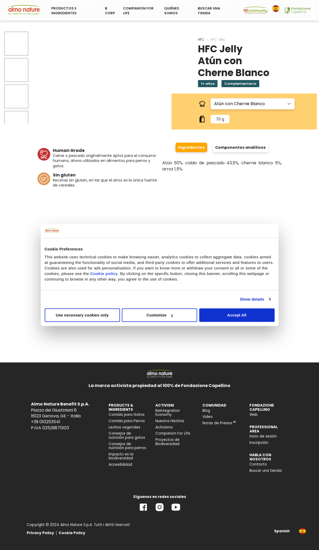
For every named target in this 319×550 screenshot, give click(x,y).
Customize (159, 315)
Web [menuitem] (253, 414)
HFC (201, 39)
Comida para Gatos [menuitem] (127, 414)
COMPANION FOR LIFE (138, 10)
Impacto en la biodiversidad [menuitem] (121, 456)
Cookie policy (104, 273)
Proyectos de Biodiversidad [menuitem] (167, 441)
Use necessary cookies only (82, 315)
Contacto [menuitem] (258, 464)
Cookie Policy (72, 532)
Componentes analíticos (240, 147)
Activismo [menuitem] (164, 427)
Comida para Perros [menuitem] (127, 420)
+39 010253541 (45, 422)
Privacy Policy (40, 532)
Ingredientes (191, 147)
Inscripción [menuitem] (258, 442)
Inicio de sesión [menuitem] (263, 436)
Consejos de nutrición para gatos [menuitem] (127, 435)
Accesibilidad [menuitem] (120, 464)
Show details (252, 299)
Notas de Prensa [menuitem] (219, 423)
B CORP (110, 10)
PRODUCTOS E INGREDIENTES (64, 10)
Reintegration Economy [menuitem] (167, 412)
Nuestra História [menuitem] (169, 420)
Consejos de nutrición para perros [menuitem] (127, 446)
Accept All (237, 315)
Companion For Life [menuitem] (172, 433)
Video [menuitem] (207, 416)
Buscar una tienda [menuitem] (265, 470)
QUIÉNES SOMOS (171, 10)
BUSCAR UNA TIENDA (209, 10)
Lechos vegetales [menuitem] (124, 427)
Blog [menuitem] (206, 410)
